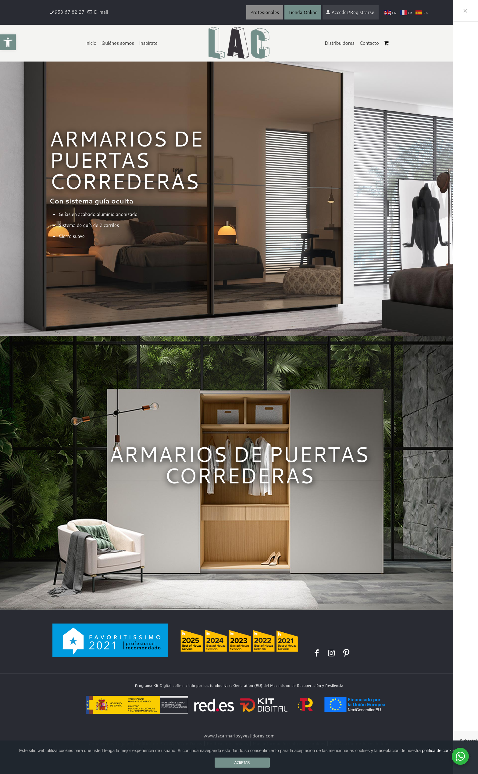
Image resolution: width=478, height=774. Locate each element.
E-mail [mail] (100, 12)
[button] (8, 42)
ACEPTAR (242, 762)
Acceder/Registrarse (350, 12)
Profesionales (264, 12)
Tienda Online (303, 12)
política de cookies (439, 750)
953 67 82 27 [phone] (69, 12)
